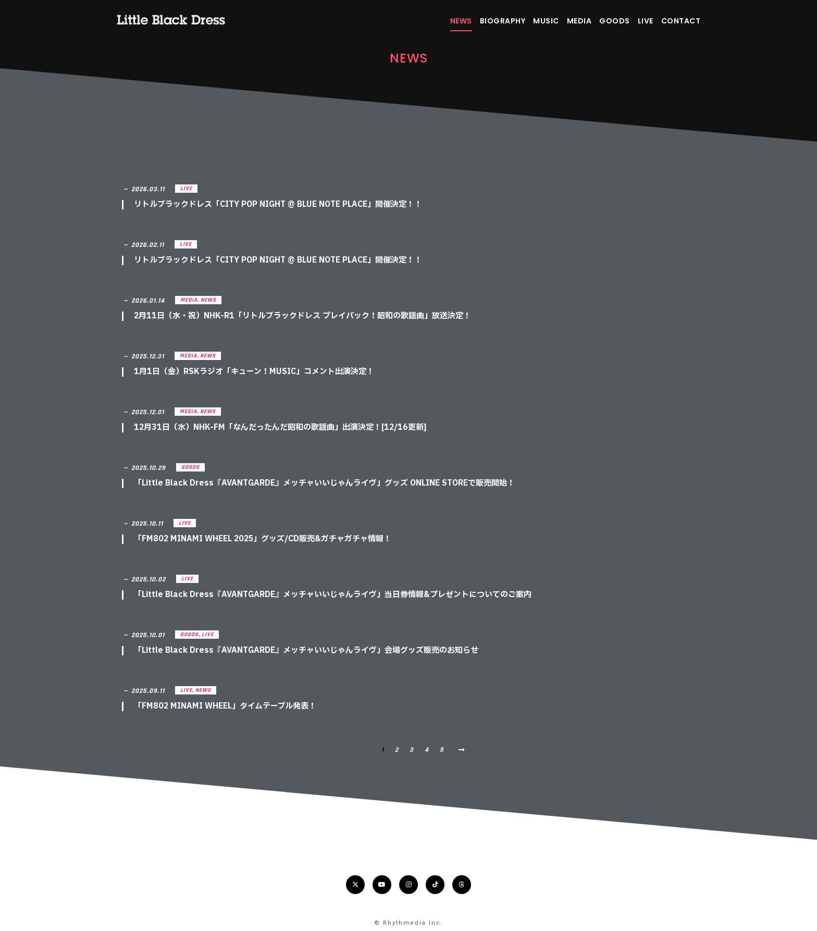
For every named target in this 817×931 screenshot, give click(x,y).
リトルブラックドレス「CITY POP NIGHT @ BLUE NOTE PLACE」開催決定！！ (278, 204)
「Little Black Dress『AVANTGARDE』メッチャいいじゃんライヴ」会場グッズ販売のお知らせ (306, 650)
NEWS (461, 21)
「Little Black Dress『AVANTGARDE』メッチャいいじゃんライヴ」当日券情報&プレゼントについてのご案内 (332, 595)
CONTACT (681, 21)
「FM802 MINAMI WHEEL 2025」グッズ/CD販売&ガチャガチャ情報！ (262, 539)
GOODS (614, 21)
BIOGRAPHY (503, 21)
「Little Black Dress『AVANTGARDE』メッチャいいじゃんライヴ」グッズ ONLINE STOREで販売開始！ (324, 483)
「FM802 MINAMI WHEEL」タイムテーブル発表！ (225, 706)
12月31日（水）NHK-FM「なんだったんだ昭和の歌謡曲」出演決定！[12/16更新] (280, 427)
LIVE (645, 21)
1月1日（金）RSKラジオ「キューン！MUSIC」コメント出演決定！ (254, 372)
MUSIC (546, 21)
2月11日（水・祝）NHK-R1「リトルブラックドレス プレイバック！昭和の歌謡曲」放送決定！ (302, 316)
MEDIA (579, 21)
